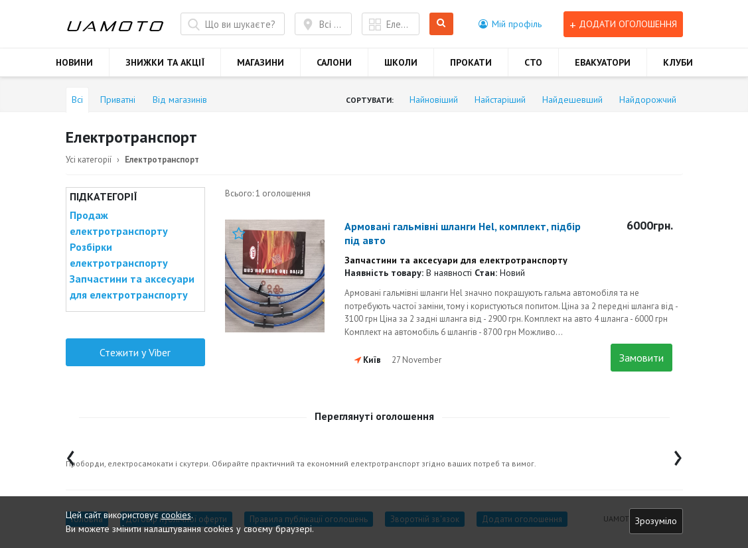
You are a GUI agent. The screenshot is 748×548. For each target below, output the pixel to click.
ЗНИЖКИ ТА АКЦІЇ (164, 62)
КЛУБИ (678, 62)
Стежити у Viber (135, 352)
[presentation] (71, 455)
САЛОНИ (334, 62)
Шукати (441, 24)
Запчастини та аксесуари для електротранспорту (132, 286)
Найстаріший (500, 99)
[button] (510, 24)
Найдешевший (572, 99)
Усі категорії (89, 159)
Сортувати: (370, 100)
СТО (533, 62)
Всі (77, 99)
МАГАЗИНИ (260, 62)
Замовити (641, 357)
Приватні (117, 99)
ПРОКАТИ (471, 62)
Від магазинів (180, 99)
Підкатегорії (103, 196)
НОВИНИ (74, 62)
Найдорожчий (647, 99)
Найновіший (434, 99)
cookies (176, 515)
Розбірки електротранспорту (119, 254)
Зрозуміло (656, 521)
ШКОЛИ (400, 62)
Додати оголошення (623, 24)
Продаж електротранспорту (119, 223)
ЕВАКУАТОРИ (603, 62)
